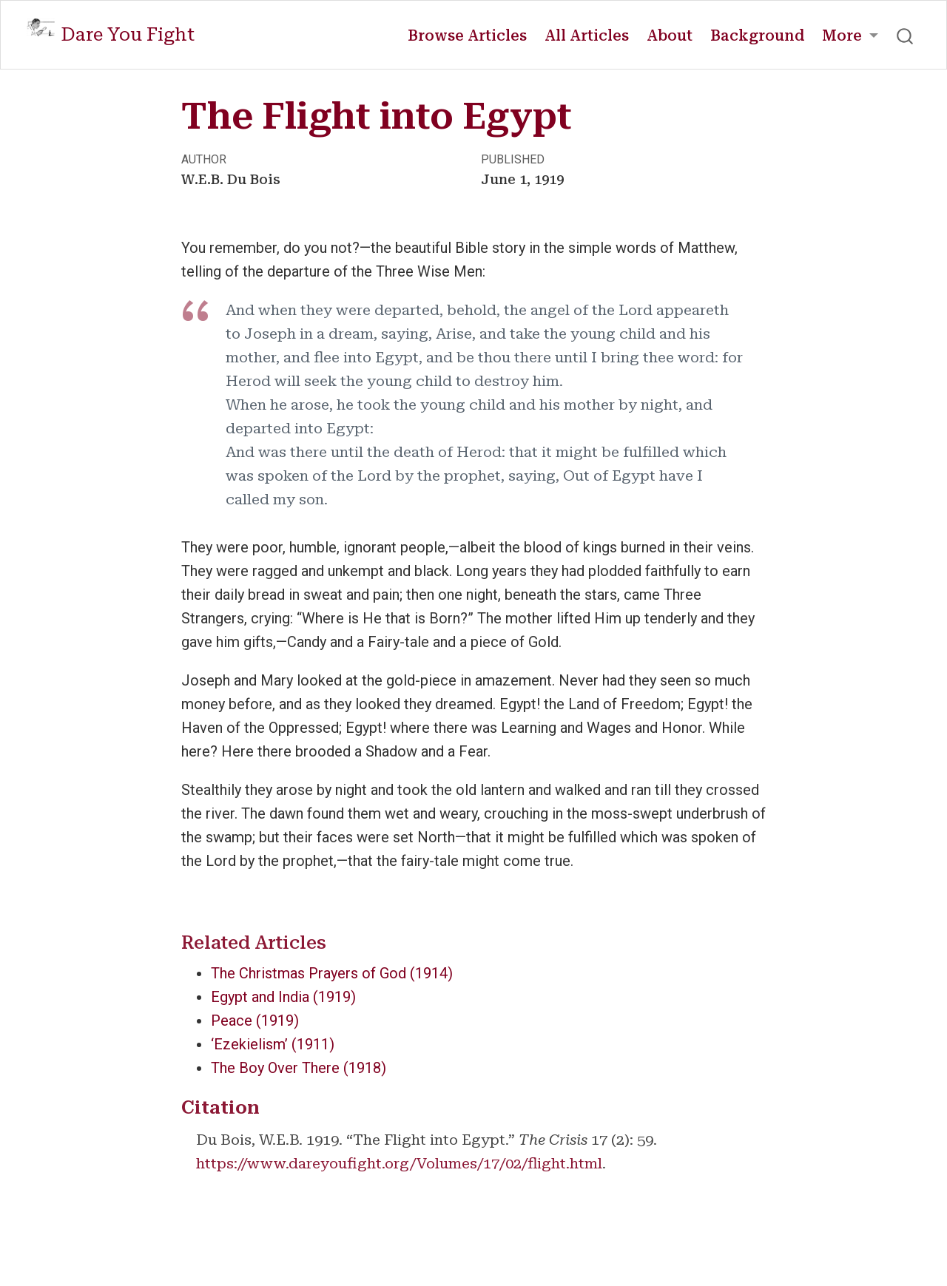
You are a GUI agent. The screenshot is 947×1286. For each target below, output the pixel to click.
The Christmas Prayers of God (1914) (332, 973)
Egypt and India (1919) (283, 997)
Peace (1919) (255, 1020)
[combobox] (905, 34)
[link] (850, 35)
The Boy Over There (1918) (298, 1068)
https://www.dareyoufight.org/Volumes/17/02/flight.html (399, 1163)
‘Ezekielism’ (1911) (272, 1044)
